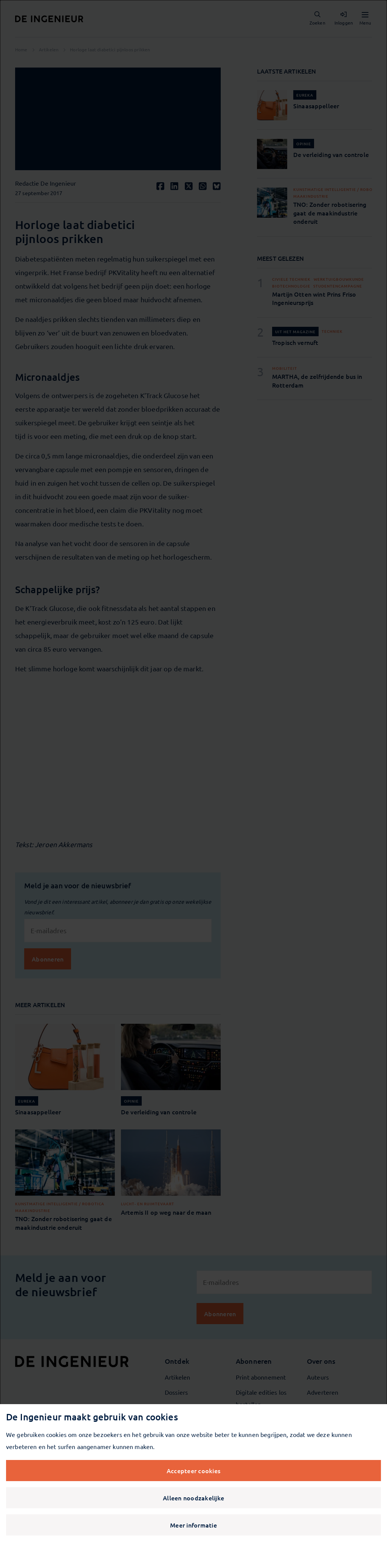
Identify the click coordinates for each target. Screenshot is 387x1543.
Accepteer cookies (193, 1470)
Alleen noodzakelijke (193, 1498)
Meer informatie (193, 1525)
